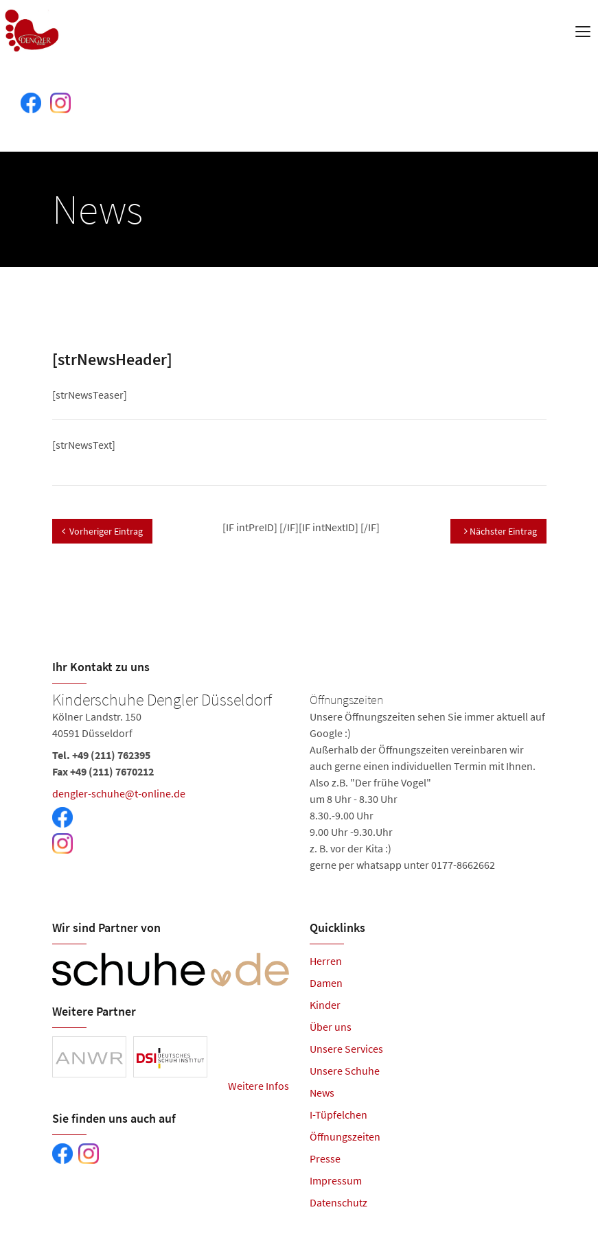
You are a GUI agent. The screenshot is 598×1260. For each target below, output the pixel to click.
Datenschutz (338, 1202)
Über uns (331, 1027)
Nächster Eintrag (500, 531)
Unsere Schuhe (345, 1070)
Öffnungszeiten (345, 1136)
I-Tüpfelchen (338, 1114)
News (322, 1092)
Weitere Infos (258, 1086)
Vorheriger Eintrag (102, 531)
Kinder (325, 1005)
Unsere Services (346, 1048)
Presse (325, 1158)
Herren (326, 961)
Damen (326, 983)
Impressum (336, 1180)
